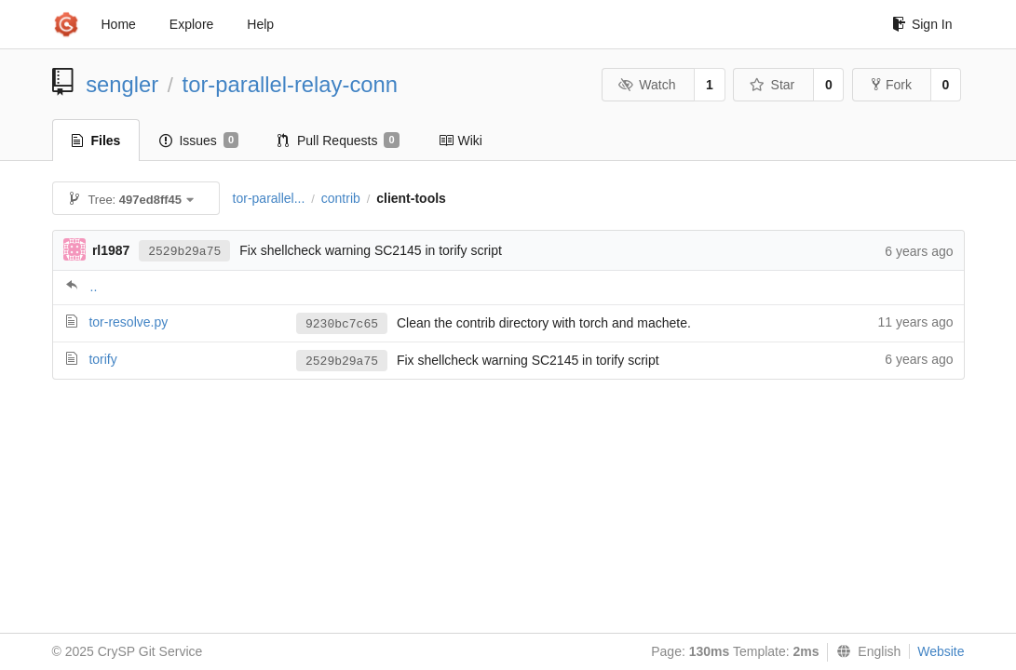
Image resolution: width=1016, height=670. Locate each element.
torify (102, 359)
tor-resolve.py (128, 322)
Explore (191, 24)
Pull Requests (339, 140)
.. (94, 286)
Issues (198, 140)
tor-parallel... (269, 198)
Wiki (460, 140)
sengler (122, 84)
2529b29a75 (184, 252)
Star (772, 84)
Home (119, 24)
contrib (340, 198)
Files (96, 140)
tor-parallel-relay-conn (290, 84)
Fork (892, 84)
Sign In (922, 24)
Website (940, 651)
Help (260, 24)
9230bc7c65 (341, 324)
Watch (647, 84)
